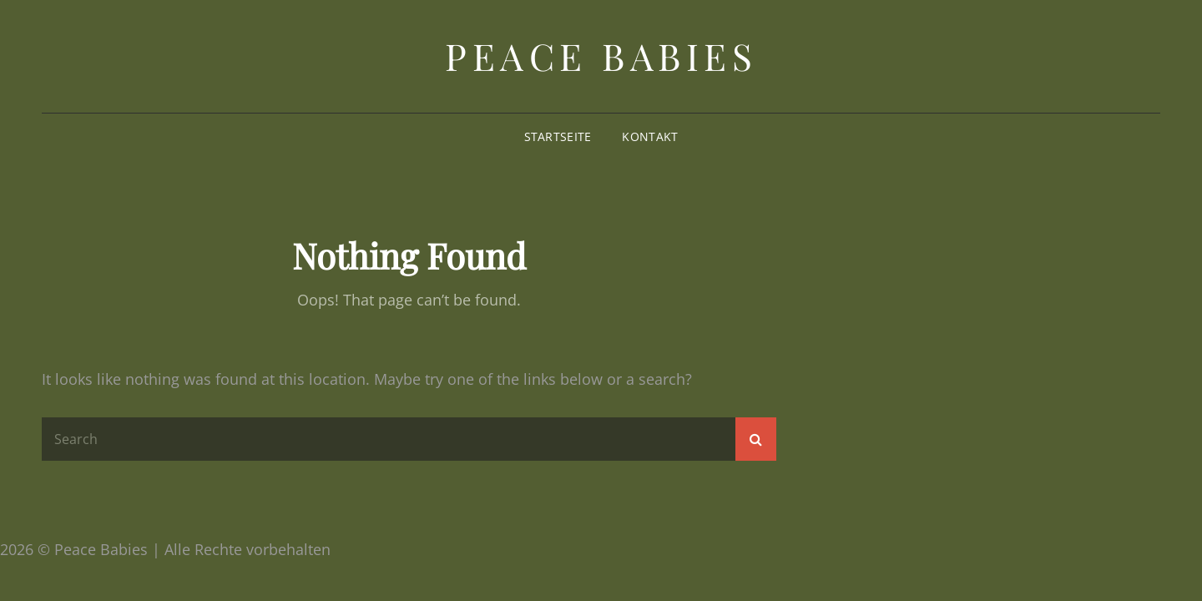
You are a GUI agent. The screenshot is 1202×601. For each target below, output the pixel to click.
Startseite (558, 136)
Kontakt (650, 136)
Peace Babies (601, 55)
